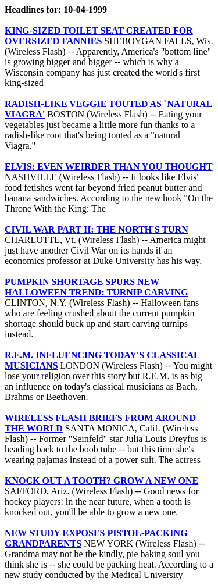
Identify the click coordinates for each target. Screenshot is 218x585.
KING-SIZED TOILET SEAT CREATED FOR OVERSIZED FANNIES (99, 36)
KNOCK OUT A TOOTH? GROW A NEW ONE (101, 481)
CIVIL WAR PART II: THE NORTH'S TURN (96, 229)
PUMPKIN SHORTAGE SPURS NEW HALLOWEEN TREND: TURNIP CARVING (96, 287)
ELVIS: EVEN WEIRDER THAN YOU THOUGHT (109, 167)
